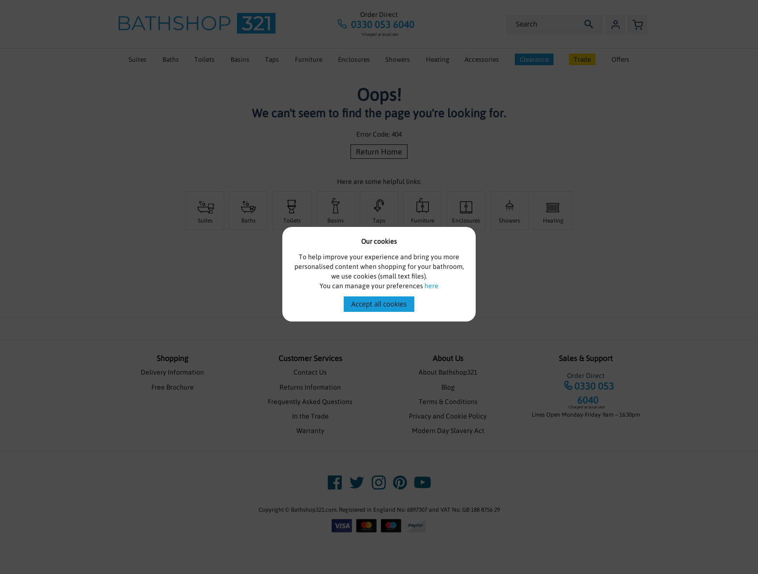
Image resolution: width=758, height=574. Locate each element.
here (431, 286)
